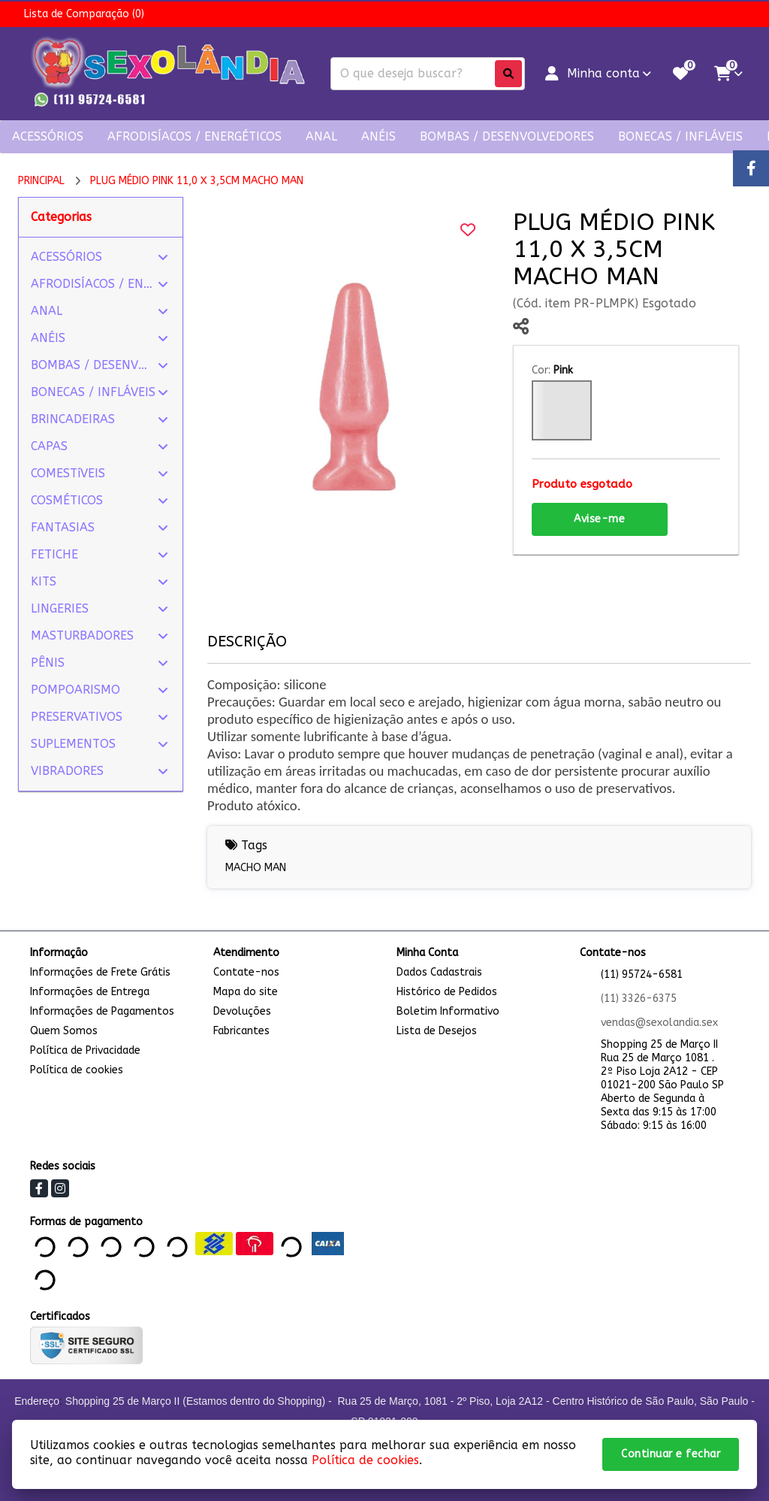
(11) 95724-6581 (642, 974)
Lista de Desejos (437, 1030)
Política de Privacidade (85, 1050)
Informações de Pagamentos (102, 1011)
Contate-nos (246, 972)
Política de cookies (76, 1070)
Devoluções (242, 1011)
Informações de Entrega (89, 991)
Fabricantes (241, 1030)
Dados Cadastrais (439, 972)
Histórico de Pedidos (447, 991)
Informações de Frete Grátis (100, 972)
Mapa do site (245, 991)
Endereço (36, 1401)
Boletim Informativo (448, 1011)
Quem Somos (64, 1030)
